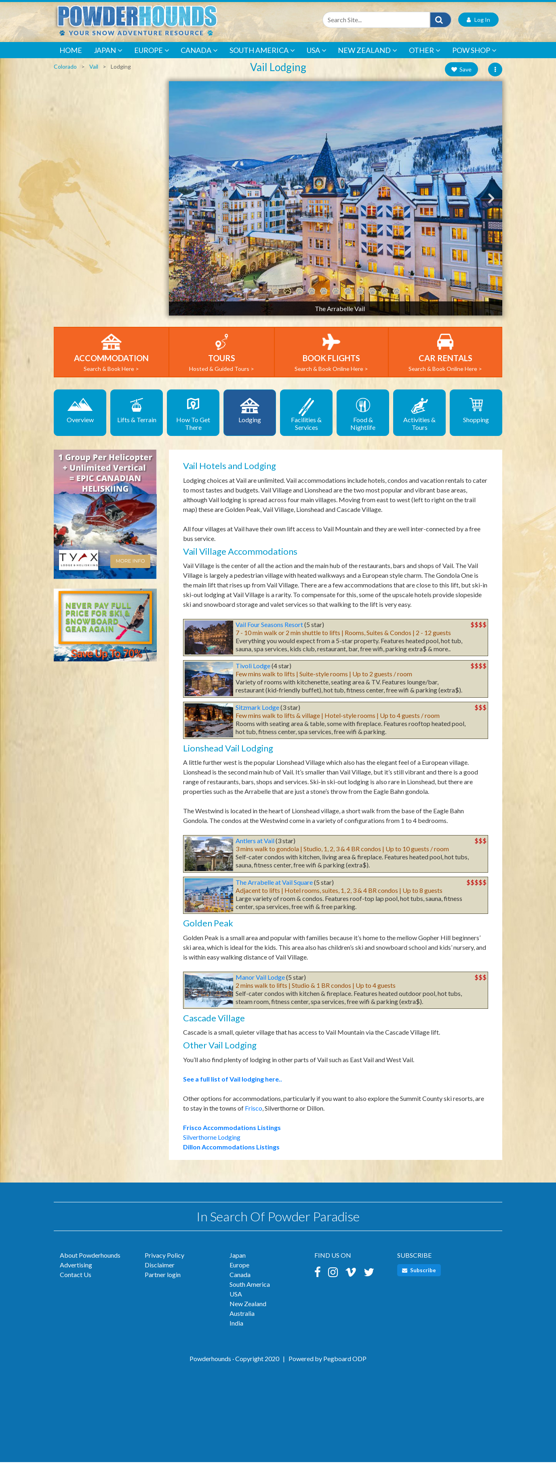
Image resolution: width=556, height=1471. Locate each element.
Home (70, 59)
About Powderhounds (90, 1264)
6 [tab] (336, 300)
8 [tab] (360, 300)
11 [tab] (396, 300)
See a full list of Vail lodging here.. (232, 1088)
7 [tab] (348, 300)
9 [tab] (372, 300)
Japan (108, 59)
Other (424, 59)
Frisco (253, 1117)
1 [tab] (275, 300)
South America (262, 59)
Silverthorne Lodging (211, 1146)
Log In (478, 28)
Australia (242, 1322)
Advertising (76, 1273)
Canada (199, 59)
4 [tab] (311, 300)
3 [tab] (299, 300)
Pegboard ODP (344, 1367)
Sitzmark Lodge (257, 716)
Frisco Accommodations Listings (232, 1136)
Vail (93, 75)
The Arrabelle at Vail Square (274, 891)
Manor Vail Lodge (260, 986)
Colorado (65, 75)
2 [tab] (287, 300)
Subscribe (419, 1279)
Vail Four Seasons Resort (269, 633)
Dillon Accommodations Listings (231, 1156)
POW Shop (474, 59)
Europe (151, 59)
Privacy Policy (164, 1264)
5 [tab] (324, 300)
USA (316, 59)
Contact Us (75, 1283)
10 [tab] (384, 300)
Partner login (163, 1283)
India (236, 1332)
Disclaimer (160, 1273)
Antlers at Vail (255, 849)
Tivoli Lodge (253, 674)
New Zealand (367, 59)
